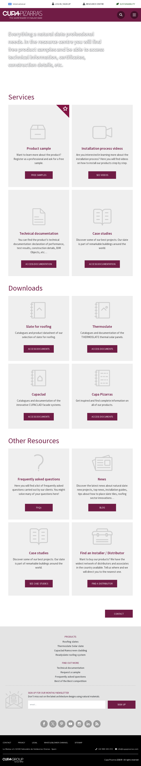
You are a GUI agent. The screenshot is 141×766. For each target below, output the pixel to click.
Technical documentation (70, 667)
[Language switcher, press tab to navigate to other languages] (19, 4)
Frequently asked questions (70, 676)
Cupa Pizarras (110, 759)
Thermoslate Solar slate (70, 646)
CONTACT (7, 742)
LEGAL (34, 742)
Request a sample (70, 672)
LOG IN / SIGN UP (62, 4)
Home (6, 25)
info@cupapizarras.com (128, 749)
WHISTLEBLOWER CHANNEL (56, 742)
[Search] (121, 15)
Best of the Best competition (70, 681)
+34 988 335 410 (105, 749)
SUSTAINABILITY (127, 4)
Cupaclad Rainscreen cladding (70, 650)
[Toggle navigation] (134, 15)
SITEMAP (78, 742)
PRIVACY (21, 742)
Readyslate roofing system (71, 654)
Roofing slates (71, 641)
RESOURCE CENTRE (95, 4)
